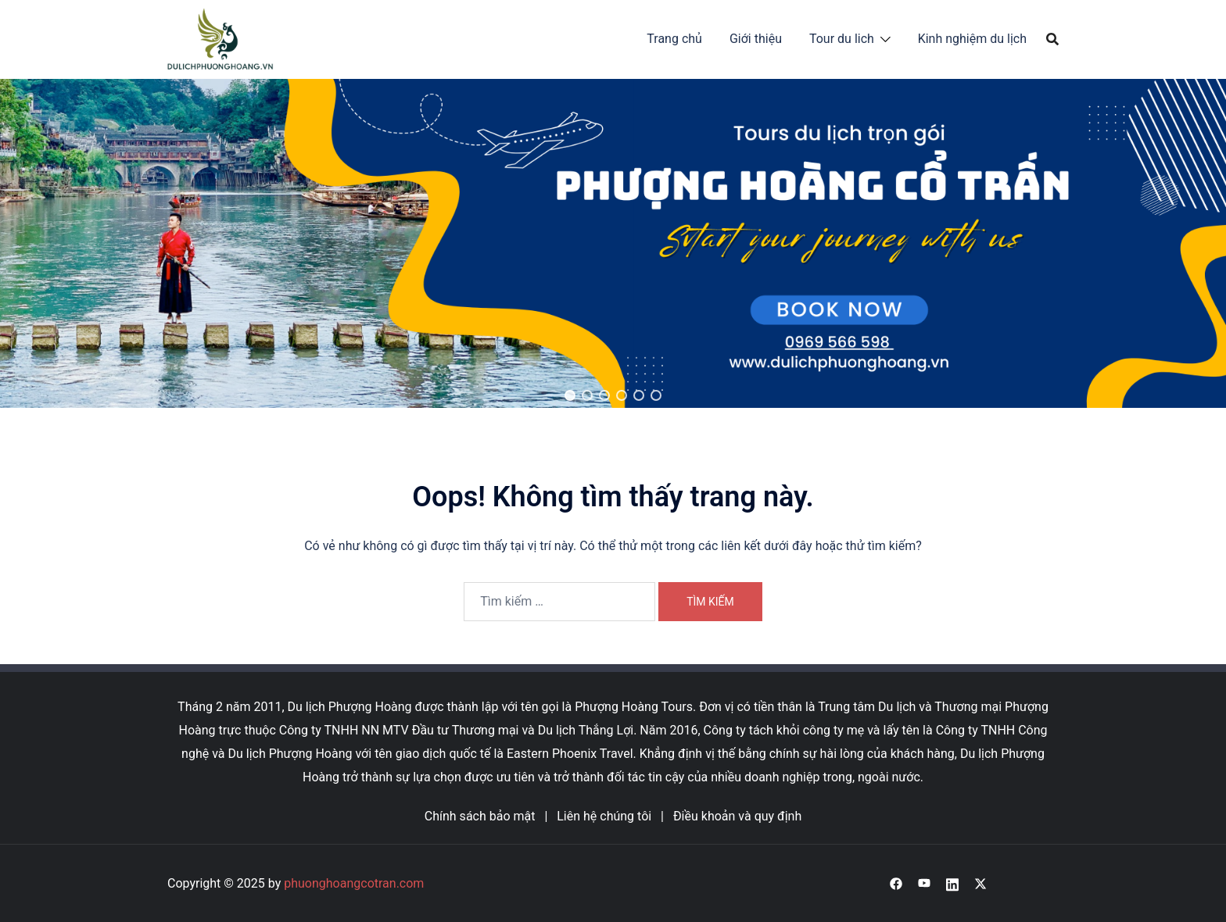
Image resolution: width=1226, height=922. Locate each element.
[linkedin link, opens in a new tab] (952, 883)
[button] (570, 395)
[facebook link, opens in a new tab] (896, 883)
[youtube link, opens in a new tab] (924, 883)
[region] (613, 243)
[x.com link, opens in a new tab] (980, 883)
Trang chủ (674, 38)
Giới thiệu (756, 38)
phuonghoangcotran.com (354, 883)
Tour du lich (841, 38)
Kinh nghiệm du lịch (972, 38)
